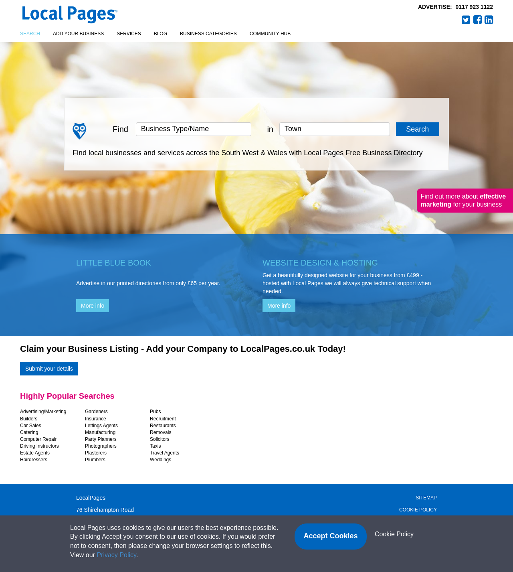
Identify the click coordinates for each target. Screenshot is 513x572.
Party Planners (101, 439)
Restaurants (163, 425)
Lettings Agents (101, 425)
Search (30, 34)
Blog (160, 34)
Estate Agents (35, 453)
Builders (28, 419)
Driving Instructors (39, 446)
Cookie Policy (418, 510)
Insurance (95, 419)
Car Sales (30, 425)
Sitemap (426, 498)
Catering (29, 432)
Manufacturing (100, 432)
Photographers (101, 446)
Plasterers (96, 453)
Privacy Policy (116, 555)
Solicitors (160, 439)
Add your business (78, 34)
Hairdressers (33, 459)
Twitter (466, 19)
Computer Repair (38, 439)
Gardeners (96, 411)
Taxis (155, 446)
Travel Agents (164, 453)
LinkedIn (489, 19)
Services (129, 34)
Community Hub (270, 34)
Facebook (478, 19)
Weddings (160, 459)
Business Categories (208, 34)
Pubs (155, 411)
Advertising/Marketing (43, 411)
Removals (160, 432)
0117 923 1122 (474, 7)
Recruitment (163, 419)
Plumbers (95, 459)
